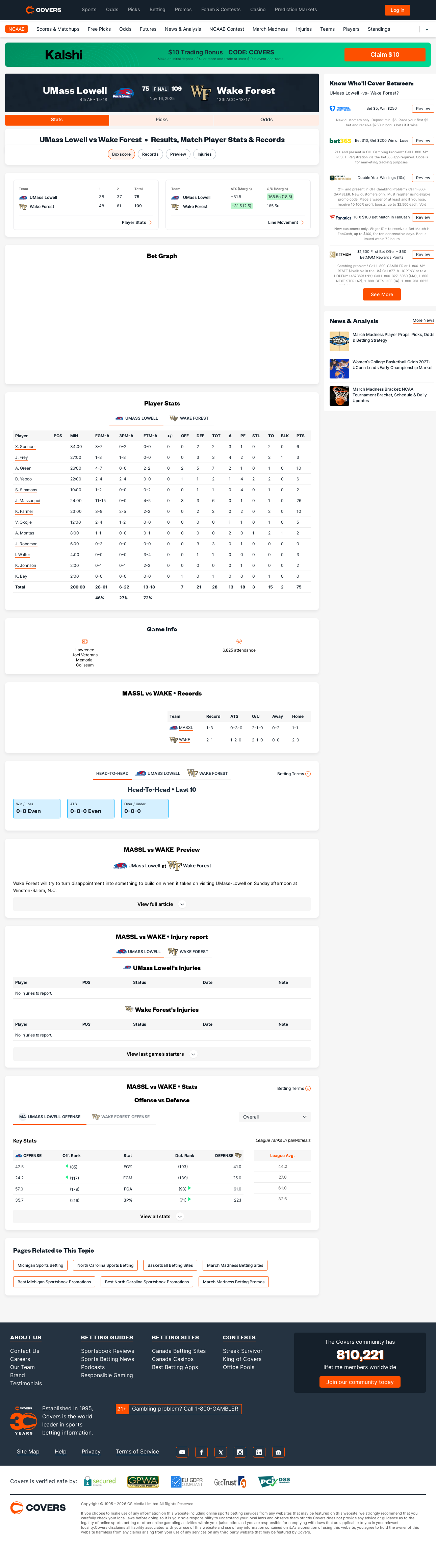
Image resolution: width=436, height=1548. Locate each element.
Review (423, 108)
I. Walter (22, 554)
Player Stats (134, 222)
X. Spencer (25, 446)
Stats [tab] (57, 119)
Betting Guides (107, 1337)
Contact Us (24, 1350)
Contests (239, 1337)
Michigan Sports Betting (40, 1265)
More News (423, 320)
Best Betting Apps (175, 1367)
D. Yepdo (23, 478)
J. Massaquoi (27, 500)
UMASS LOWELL (138, 952)
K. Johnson (25, 565)
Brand (17, 1375)
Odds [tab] (266, 119)
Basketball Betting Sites (170, 1265)
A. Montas (24, 532)
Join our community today (360, 1382)
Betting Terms (294, 774)
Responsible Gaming (107, 1375)
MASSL (186, 727)
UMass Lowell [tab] (136, 419)
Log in (397, 10)
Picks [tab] (162, 119)
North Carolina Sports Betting (105, 1265)
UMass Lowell (75, 89)
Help (61, 1451)
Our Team (22, 1367)
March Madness (270, 29)
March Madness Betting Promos (233, 1281)
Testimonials (26, 1383)
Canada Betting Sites (179, 1350)
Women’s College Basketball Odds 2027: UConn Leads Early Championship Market (393, 364)
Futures (148, 29)
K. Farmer (24, 511)
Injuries (304, 29)
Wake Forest (246, 89)
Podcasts (93, 1367)
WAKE (184, 739)
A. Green (23, 468)
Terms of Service (137, 1451)
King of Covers (242, 1359)
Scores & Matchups (57, 29)
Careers (20, 1359)
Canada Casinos (173, 1359)
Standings (379, 29)
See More (382, 294)
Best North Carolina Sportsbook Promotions (147, 1281)
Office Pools (238, 1367)
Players (351, 29)
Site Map (28, 1451)
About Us (26, 1337)
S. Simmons (26, 489)
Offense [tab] (49, 1117)
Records (150, 154)
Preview (178, 154)
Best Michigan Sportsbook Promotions (54, 1281)
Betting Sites (175, 1337)
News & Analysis (183, 29)
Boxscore (121, 154)
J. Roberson (26, 543)
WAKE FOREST (188, 952)
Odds (125, 29)
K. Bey (21, 576)
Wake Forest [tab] (189, 419)
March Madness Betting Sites (235, 1265)
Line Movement (283, 222)
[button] (162, 904)
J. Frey (21, 457)
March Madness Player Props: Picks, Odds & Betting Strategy (393, 337)
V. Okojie (23, 522)
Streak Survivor (242, 1350)
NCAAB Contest (226, 29)
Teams (327, 29)
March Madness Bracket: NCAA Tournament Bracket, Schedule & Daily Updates (390, 395)
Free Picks (99, 29)
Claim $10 (385, 54)
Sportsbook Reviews (107, 1350)
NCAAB (16, 29)
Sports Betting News (107, 1359)
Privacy (91, 1451)
